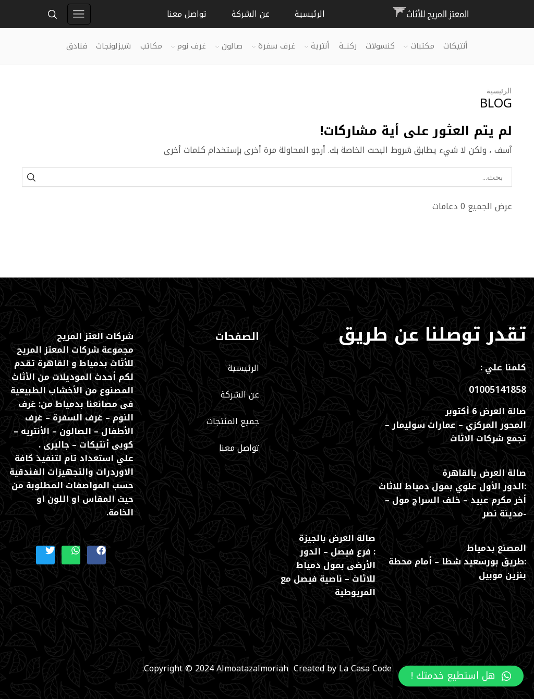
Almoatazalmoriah (255, 668)
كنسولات (380, 46)
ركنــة (348, 46)
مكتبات (419, 46)
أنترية (317, 46)
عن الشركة (251, 14)
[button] (461, 676)
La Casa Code (365, 668)
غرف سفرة (273, 46)
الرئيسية (310, 14)
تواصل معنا (187, 14)
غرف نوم (188, 46)
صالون (228, 46)
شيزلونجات (113, 46)
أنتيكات (455, 46)
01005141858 (497, 389)
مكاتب (151, 46)
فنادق (76, 46)
